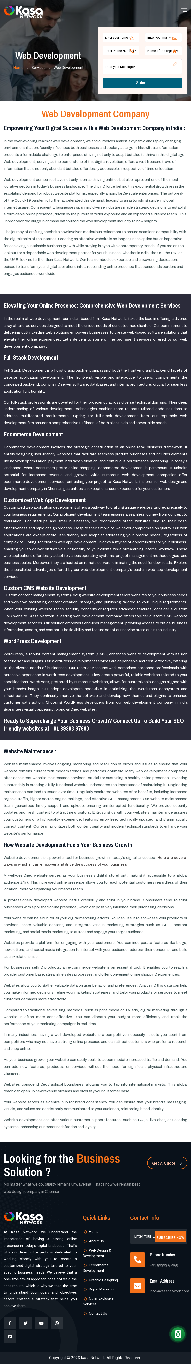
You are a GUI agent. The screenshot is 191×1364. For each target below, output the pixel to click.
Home (18, 67)
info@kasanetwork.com (169, 1291)
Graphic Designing (100, 1280)
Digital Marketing (99, 1289)
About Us (93, 1241)
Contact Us (95, 1313)
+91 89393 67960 (70, 728)
